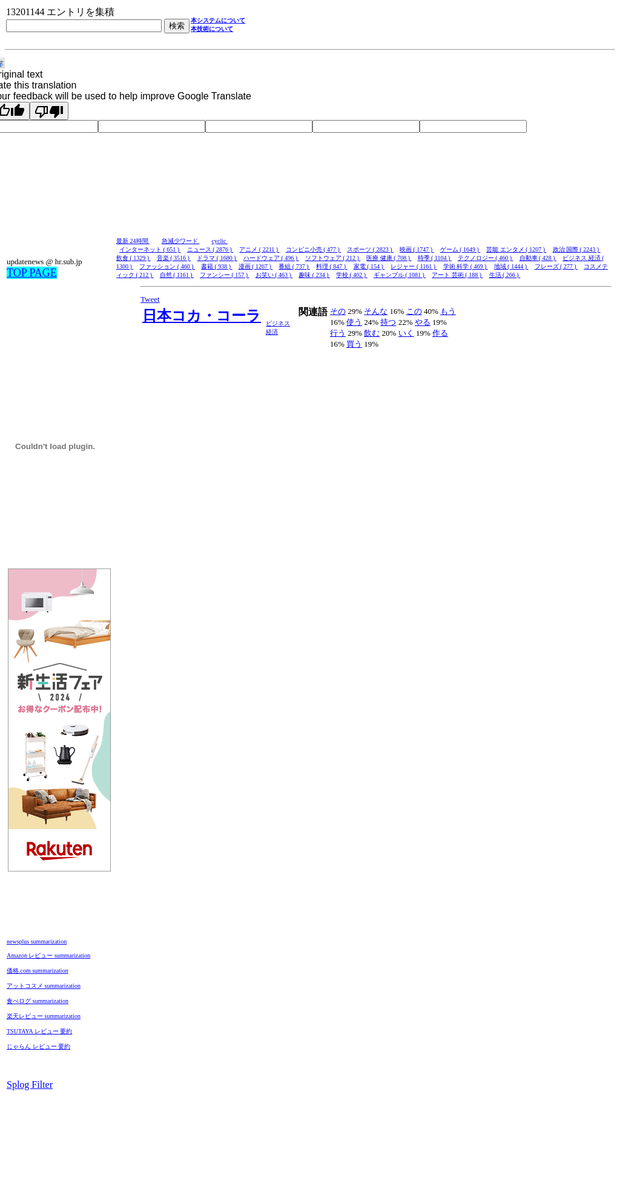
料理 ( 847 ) (332, 266)
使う (354, 322)
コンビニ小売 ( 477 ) (313, 249)
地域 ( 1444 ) (511, 266)
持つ (388, 322)
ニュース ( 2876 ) (210, 249)
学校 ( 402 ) (352, 275)
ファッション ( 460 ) (167, 266)
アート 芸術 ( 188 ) (457, 275)
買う (354, 343)
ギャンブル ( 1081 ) (400, 275)
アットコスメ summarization (44, 985)
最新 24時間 (133, 241)
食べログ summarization (37, 1001)
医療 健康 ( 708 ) (388, 258)
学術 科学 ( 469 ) (465, 266)
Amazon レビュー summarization (48, 955)
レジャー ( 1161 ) (414, 266)
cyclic (220, 241)
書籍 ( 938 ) (216, 266)
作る (440, 333)
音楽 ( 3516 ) (174, 258)
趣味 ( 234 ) (314, 275)
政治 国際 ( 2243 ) (577, 249)
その (338, 311)
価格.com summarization (37, 970)
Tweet (150, 299)
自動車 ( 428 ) (538, 258)
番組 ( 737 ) (294, 266)
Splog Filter (30, 1084)
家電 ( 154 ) (369, 266)
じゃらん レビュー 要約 (38, 1046)
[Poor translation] (49, 111)
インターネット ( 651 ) (150, 249)
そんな (376, 311)
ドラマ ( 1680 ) (217, 258)
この (414, 311)
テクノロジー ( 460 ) (485, 258)
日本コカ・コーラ (201, 316)
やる (422, 322)
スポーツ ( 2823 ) (370, 249)
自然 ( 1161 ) (177, 275)
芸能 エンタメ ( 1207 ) (516, 249)
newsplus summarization (37, 941)
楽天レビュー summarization (44, 1016)
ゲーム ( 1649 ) (460, 249)
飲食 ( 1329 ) (133, 258)
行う (338, 333)
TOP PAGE (32, 273)
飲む (372, 333)
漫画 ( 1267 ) (256, 266)
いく (406, 333)
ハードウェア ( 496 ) (271, 258)
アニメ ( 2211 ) (259, 249)
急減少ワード (181, 241)
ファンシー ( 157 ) (224, 275)
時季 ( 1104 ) (435, 258)
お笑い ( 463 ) (274, 275)
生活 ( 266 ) (505, 275)
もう (448, 311)
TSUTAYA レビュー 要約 (39, 1031)
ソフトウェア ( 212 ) (333, 258)
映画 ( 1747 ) (417, 249)
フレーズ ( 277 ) (556, 266)
